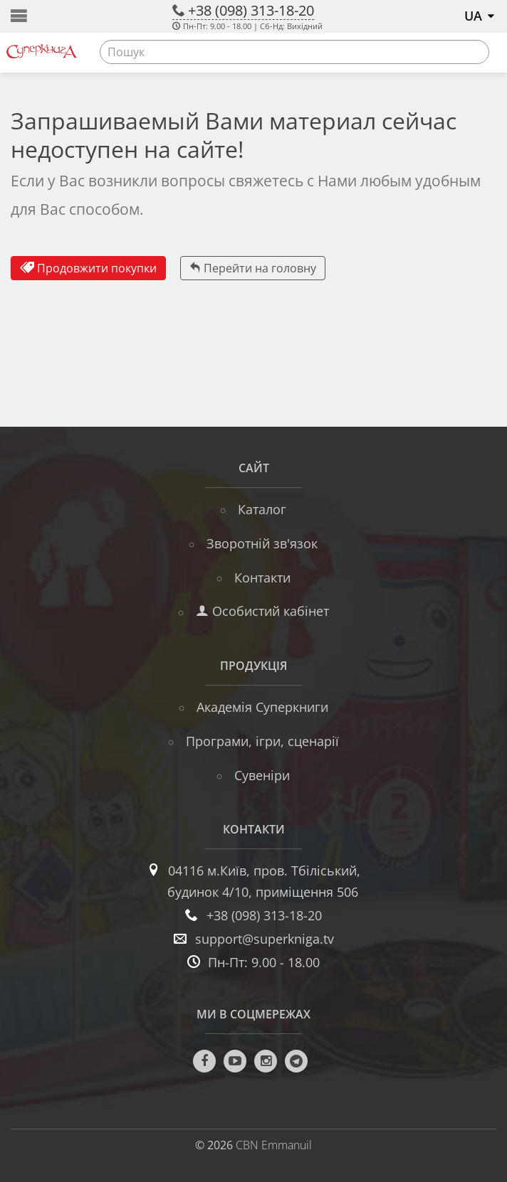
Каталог (262, 509)
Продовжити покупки (88, 268)
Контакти (262, 577)
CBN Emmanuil (274, 1145)
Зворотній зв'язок (262, 543)
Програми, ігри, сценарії (262, 741)
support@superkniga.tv (264, 938)
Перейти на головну (252, 268)
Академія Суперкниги (262, 706)
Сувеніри (262, 775)
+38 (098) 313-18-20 (251, 10)
